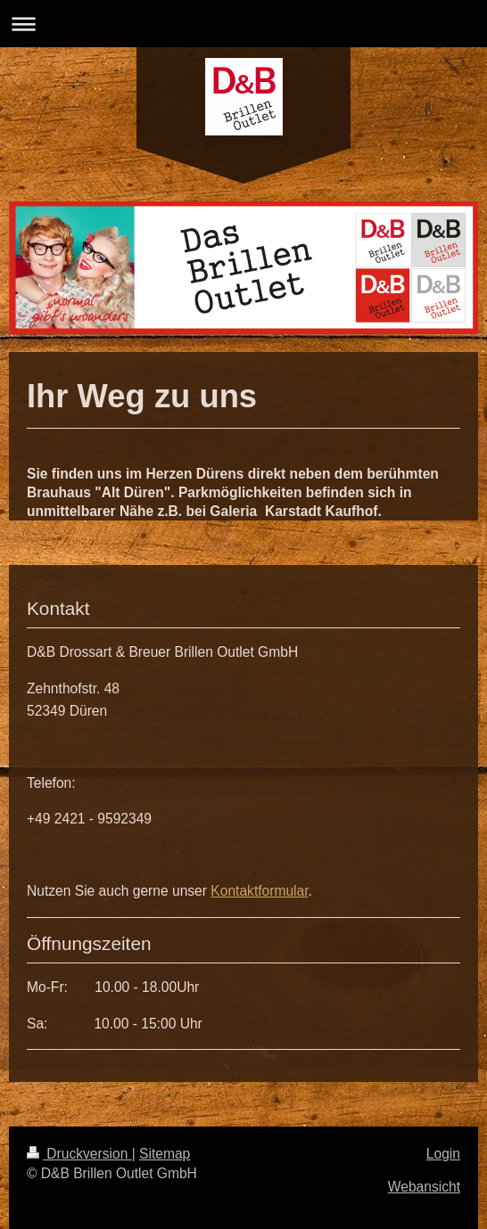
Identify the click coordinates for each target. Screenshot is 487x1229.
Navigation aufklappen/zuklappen (243, 23)
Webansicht (424, 1186)
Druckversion (79, 1153)
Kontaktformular (259, 890)
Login (443, 1153)
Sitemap (164, 1153)
